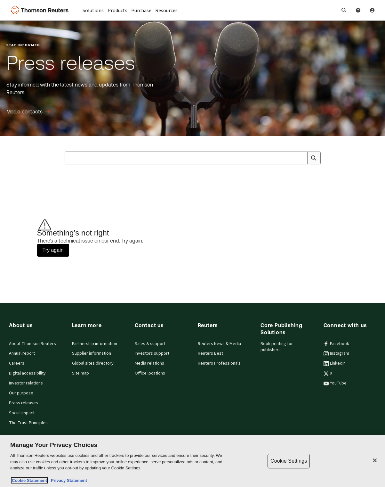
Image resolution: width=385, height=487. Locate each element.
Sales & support (150, 344)
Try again (53, 250)
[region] (192, 461)
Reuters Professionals (219, 363)
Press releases (23, 403)
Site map (80, 373)
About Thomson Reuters (32, 344)
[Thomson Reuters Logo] (41, 10)
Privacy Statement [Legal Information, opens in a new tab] (68, 480)
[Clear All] (301, 158)
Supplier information (91, 353)
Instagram (336, 353)
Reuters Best (210, 353)
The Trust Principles (28, 423)
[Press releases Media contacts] (28, 112)
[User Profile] (372, 10)
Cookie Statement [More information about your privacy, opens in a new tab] (29, 480)
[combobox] (193, 158)
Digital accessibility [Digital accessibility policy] (27, 373)
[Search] (313, 158)
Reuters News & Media (219, 344)
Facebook (336, 344)
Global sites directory (93, 363)
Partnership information (94, 344)
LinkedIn (335, 363)
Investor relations (26, 383)
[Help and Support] (358, 10)
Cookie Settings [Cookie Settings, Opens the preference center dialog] (288, 461)
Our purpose (21, 393)
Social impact (22, 413)
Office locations (150, 373)
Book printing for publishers (277, 347)
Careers (16, 363)
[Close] (375, 460)
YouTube (335, 383)
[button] (344, 10)
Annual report (22, 353)
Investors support (152, 353)
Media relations (149, 363)
